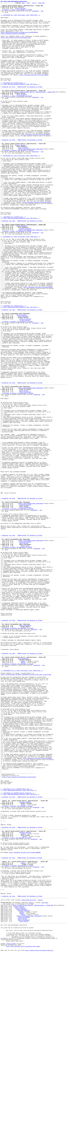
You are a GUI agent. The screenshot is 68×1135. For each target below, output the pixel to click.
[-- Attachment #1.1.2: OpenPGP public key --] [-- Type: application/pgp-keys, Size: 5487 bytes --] (19, 942)
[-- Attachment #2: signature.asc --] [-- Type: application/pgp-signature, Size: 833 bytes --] (20, 99)
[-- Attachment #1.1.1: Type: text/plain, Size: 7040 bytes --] (22, 800)
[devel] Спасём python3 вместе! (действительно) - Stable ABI (34, 109)
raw (42, 13)
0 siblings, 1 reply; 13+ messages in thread (17, 11)
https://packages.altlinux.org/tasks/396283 (33, 89)
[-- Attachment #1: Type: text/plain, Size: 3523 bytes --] (20, 17)
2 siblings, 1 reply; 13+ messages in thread (17, 653)
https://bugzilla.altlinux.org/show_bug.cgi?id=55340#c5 (19, 38)
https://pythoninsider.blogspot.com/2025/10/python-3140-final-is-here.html (26, 804)
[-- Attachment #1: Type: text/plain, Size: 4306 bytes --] (20, 282)
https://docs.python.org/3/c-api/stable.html (15, 44)
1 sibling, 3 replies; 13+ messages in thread (17, 383)
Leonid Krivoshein (25, 380)
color (31, 3)
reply (13, 104)
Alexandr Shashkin (25, 272)
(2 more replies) (24, 382)
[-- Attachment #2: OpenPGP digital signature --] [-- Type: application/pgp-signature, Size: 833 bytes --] (20, 947)
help (26, 3)
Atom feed (44, 3)
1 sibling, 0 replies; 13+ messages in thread (17, 962)
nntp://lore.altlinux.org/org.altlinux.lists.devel (23, 1128)
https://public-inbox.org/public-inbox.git (39, 1133)
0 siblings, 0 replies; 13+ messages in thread (17, 749)
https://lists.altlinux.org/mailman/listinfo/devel (19, 927)
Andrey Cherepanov (25, 467)
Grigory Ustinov (20, 9)
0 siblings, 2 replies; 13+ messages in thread (17, 179)
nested (23, 104)
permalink (35, 13)
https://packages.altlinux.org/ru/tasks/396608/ (25, 1017)
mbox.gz (31, 1076)
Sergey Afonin (25, 651)
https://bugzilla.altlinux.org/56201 (13, 40)
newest (40, 1073)
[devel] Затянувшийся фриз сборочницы (30, 177)
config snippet (11, 1125)
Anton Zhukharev (22, 112)
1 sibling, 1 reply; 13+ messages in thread (16, 275)
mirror (37, 3)
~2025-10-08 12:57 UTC (28, 1073)
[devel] (23, 788)
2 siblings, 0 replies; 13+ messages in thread (17, 469)
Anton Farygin (23, 466)
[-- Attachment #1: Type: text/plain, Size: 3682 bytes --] (20, 185)
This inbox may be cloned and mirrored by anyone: (17, 1106)
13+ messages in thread (34, 104)
